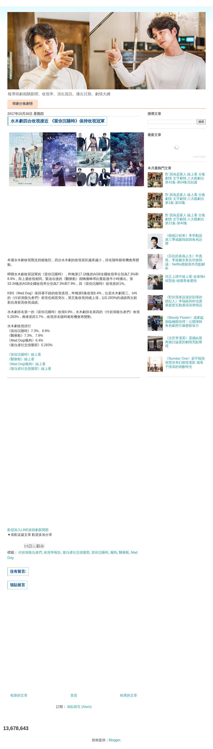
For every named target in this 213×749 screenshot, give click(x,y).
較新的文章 (19, 695)
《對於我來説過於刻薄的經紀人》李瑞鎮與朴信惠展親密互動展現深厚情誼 (183, 301)
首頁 (73, 695)
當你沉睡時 (100, 552)
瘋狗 (113, 552)
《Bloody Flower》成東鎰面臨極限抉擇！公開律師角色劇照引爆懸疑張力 (184, 321)
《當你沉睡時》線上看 (24, 354)
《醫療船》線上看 (20, 359)
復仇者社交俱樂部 (76, 552)
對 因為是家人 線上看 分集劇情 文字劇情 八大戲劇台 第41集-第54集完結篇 (185, 178)
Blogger (114, 740)
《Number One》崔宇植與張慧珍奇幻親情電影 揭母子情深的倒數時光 (185, 362)
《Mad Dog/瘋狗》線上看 (26, 364)
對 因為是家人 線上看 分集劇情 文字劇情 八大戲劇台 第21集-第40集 (185, 219)
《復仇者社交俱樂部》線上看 (29, 368)
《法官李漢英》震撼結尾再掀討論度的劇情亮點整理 (183, 342)
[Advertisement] (73, 218)
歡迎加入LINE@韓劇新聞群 (28, 530)
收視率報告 (52, 552)
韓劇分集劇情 (22, 103)
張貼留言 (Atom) (79, 707)
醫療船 (124, 552)
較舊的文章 (128, 695)
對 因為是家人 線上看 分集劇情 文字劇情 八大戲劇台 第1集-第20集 (185, 198)
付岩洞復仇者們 (30, 552)
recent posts (199, 156)
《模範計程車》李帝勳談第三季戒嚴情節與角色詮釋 (183, 239)
